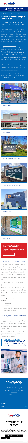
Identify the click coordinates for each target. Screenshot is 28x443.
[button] (26, 3)
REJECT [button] (6, 438)
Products (11, 13)
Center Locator (14, 397)
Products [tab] (14, 406)
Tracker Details (8, 441)
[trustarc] (24, 442)
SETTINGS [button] (9, 435)
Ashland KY (6, 13)
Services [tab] (14, 403)
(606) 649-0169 (12, 10)
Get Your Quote (9, 254)
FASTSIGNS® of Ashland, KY (9, 46)
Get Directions (14, 392)
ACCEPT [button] (18, 435)
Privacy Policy (3, 441)
